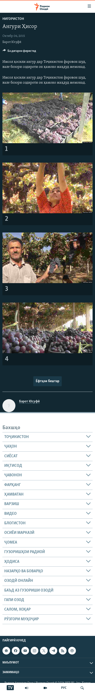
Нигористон (13, 19)
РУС (64, 688)
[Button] (19, 52)
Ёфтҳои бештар (47, 381)
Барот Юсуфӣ (11, 42)
